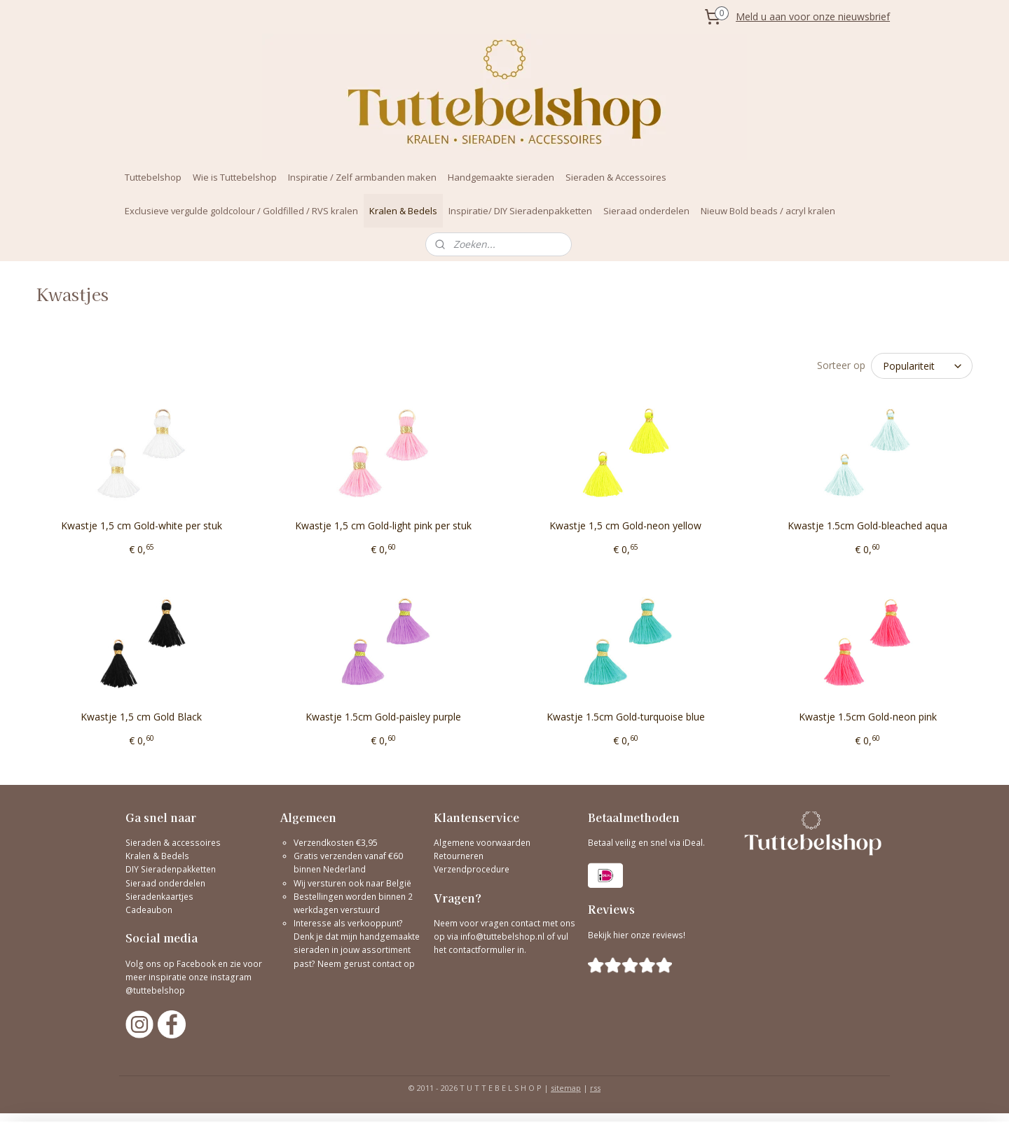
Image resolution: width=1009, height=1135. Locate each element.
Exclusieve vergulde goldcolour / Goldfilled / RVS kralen (241, 210)
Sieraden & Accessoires (615, 177)
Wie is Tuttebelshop (235, 177)
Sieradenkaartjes (159, 897)
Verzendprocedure (471, 869)
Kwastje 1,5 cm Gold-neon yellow (625, 525)
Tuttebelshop (153, 177)
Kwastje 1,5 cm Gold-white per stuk (141, 525)
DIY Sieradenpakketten (170, 869)
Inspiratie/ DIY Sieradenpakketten (520, 210)
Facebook (196, 964)
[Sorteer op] (922, 366)
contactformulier (482, 950)
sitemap (566, 1087)
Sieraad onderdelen (646, 210)
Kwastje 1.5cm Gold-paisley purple (383, 716)
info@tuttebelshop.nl (502, 936)
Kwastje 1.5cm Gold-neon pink (868, 716)
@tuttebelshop (156, 990)
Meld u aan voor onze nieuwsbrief (813, 16)
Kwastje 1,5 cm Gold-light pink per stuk (383, 525)
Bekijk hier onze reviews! (636, 935)
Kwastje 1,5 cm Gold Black (141, 716)
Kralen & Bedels (403, 210)
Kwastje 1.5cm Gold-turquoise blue (626, 716)
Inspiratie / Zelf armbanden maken (362, 177)
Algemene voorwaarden (482, 843)
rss (595, 1087)
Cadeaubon (148, 910)
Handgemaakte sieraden (501, 177)
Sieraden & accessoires (173, 843)
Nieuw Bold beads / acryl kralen (768, 210)
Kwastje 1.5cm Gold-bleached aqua (867, 525)
